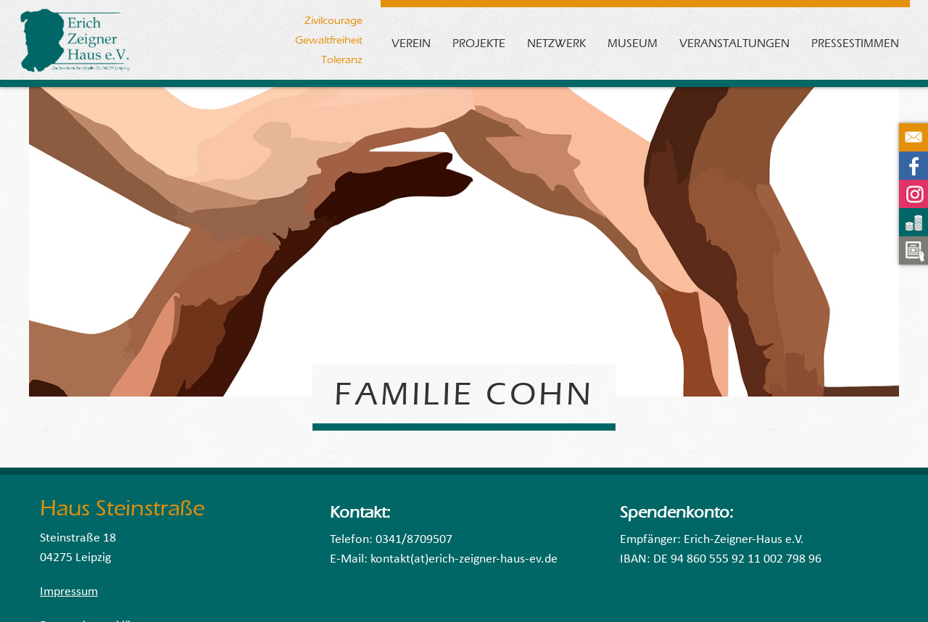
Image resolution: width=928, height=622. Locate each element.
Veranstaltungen (734, 43)
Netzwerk (556, 43)
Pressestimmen (855, 43)
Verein (411, 43)
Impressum (69, 592)
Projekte (478, 43)
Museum (633, 43)
